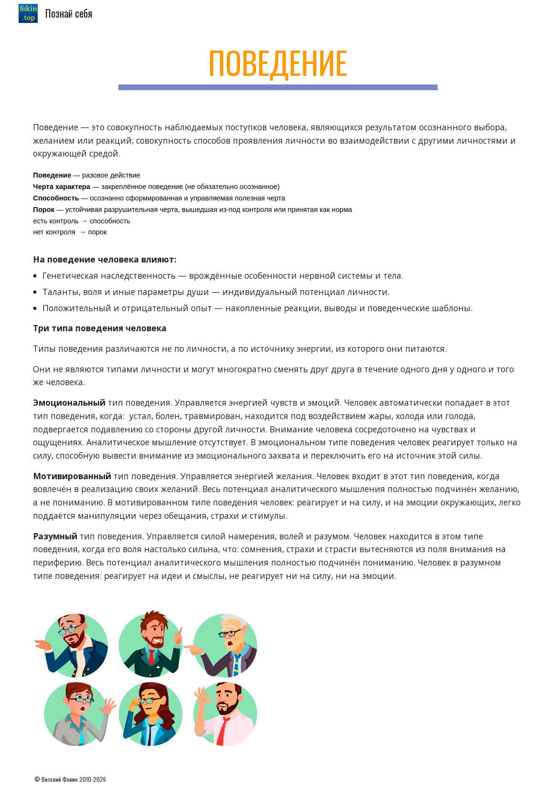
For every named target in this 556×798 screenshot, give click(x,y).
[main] (278, 67)
